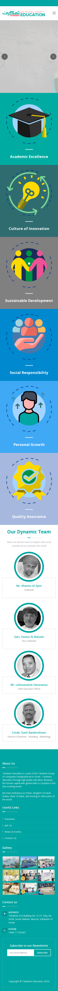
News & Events (13, 831)
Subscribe (42, 952)
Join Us (8, 825)
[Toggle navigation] (54, 13)
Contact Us (10, 838)
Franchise (10, 818)
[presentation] (28, 964)
